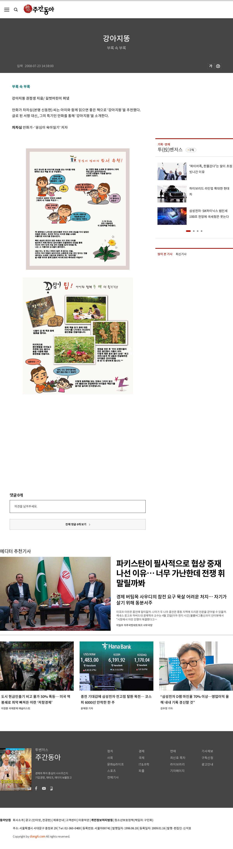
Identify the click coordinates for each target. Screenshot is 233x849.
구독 (191, 150)
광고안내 (207, 764)
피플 (141, 771)
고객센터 (71, 820)
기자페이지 (177, 771)
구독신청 (207, 758)
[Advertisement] (55, 437)
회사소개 (18, 820)
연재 (173, 751)
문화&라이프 (115, 764)
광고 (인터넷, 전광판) (38, 820)
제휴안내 (58, 820)
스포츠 (111, 771)
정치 (110, 751)
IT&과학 (144, 764)
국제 (141, 758)
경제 (141, 751)
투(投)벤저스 (170, 150)
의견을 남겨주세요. (25, 506)
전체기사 (113, 777)
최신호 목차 (177, 758)
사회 (110, 758)
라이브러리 (177, 764)
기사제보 (207, 751)
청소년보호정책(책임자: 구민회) (134, 820)
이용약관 (83, 820)
